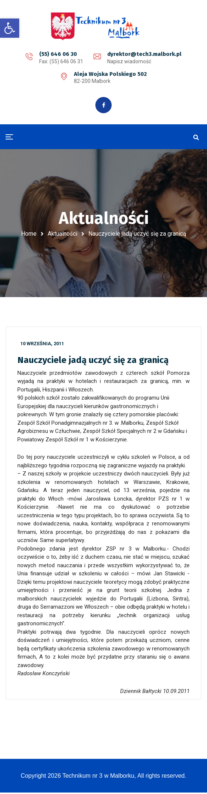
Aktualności (62, 234)
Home (29, 234)
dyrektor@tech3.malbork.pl (144, 54)
